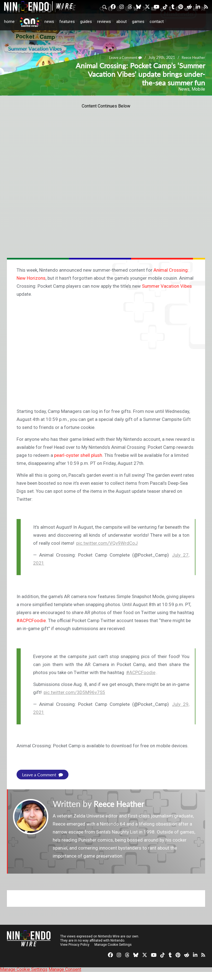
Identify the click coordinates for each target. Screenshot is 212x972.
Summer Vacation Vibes (167, 286)
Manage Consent (65, 969)
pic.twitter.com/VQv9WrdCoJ (107, 543)
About (121, 21)
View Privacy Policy (74, 945)
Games (138, 21)
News (49, 21)
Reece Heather (121, 804)
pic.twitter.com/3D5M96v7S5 (74, 692)
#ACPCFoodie (140, 672)
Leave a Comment (42, 774)
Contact (157, 21)
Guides (86, 21)
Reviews (104, 21)
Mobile (198, 89)
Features (67, 21)
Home (9, 21)
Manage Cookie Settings (113, 945)
